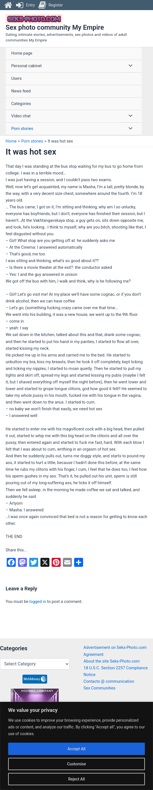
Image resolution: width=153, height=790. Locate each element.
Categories (21, 103)
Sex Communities (100, 688)
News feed (21, 91)
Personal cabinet (26, 66)
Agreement (94, 654)
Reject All (76, 779)
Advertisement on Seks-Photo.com (115, 647)
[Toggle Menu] (129, 66)
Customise (76, 764)
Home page (21, 53)
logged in (37, 601)
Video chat (21, 116)
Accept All (77, 749)
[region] (76, 746)
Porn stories (22, 128)
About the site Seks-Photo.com (112, 661)
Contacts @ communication (109, 681)
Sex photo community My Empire (55, 28)
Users (16, 78)
